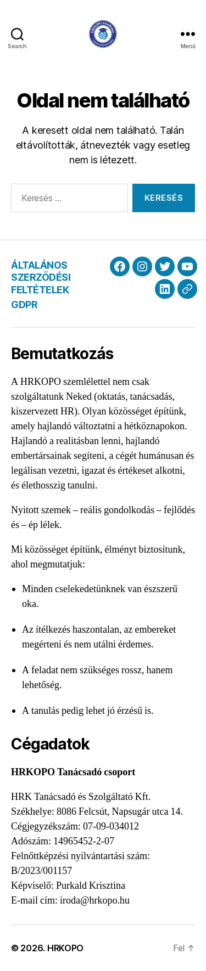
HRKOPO (65, 947)
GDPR (24, 304)
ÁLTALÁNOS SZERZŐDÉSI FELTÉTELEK (40, 277)
